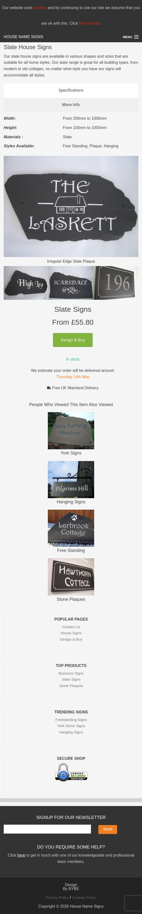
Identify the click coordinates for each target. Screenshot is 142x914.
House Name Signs (23, 37)
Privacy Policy (57, 897)
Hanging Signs (71, 501)
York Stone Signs (71, 726)
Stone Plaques (71, 599)
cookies (40, 8)
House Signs (71, 633)
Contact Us (71, 627)
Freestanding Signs (71, 720)
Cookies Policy (84, 897)
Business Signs (71, 673)
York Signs (71, 453)
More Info (71, 104)
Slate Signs (71, 679)
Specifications (71, 90)
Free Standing (71, 550)
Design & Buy (73, 340)
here (21, 855)
